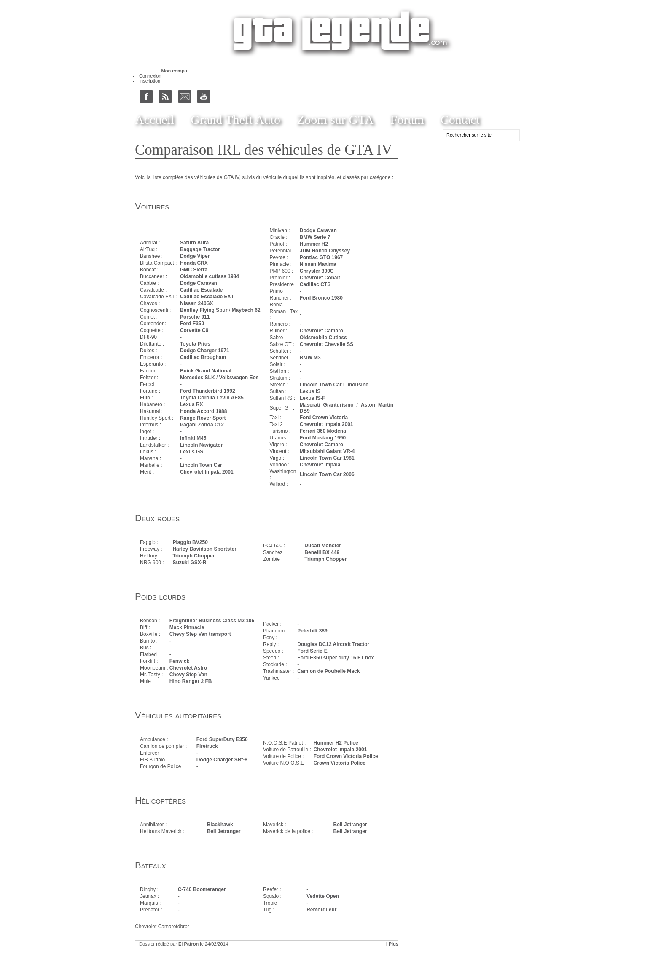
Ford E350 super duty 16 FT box (335, 658)
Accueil (154, 119)
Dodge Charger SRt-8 (221, 760)
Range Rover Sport (203, 418)
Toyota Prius (195, 344)
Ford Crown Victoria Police (346, 756)
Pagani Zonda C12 (202, 425)
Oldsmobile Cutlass (323, 337)
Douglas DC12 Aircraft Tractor (333, 644)
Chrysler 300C (317, 271)
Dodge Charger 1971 (204, 351)
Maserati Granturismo (327, 405)
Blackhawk (220, 825)
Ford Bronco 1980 (321, 298)
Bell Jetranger (224, 831)
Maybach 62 (246, 310)
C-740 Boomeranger (202, 889)
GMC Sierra (193, 270)
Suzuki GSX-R (189, 562)
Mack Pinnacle (186, 627)
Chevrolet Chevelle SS (326, 344)
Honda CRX (194, 263)
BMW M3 (310, 358)
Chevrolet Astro (188, 668)
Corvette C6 (194, 330)
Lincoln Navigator (201, 445)
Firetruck (207, 746)
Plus (393, 943)
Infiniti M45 (193, 438)
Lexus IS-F (312, 398)
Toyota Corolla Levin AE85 (212, 398)
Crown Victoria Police (339, 763)
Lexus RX (191, 404)
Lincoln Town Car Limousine (334, 385)
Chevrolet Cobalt (320, 278)
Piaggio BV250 (189, 542)
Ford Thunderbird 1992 (207, 391)
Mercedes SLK (197, 377)
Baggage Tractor (200, 249)
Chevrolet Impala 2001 (207, 472)
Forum (407, 119)
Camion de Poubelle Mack (328, 671)
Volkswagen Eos (239, 377)
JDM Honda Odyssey (325, 251)
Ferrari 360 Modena (323, 431)
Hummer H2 (314, 244)
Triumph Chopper (193, 556)
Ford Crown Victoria (324, 418)
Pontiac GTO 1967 (321, 257)
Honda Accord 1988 (203, 411)
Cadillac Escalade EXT (207, 297)
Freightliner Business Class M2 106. (212, 621)
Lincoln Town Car (201, 465)
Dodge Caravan (198, 283)
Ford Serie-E (312, 651)
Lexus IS (310, 391)
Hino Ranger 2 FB (190, 681)
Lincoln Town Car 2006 (327, 474)
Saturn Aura (194, 243)
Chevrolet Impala (320, 465)
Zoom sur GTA (335, 119)
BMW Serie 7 (315, 237)
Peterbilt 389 (312, 631)
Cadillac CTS (315, 284)
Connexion (150, 75)
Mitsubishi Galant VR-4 (327, 451)
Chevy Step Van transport (200, 634)
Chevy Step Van (188, 675)
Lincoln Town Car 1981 (327, 458)
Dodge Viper (195, 256)
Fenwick (179, 661)
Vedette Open (322, 896)
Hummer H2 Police (336, 743)
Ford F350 (192, 324)
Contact (460, 119)
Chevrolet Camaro (321, 331)
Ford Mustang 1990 (323, 438)
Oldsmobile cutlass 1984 (209, 276)
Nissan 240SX (196, 303)
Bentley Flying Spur (204, 310)
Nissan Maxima (318, 264)
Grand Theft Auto (235, 119)
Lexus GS (191, 452)
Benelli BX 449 (321, 552)
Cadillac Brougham (203, 357)
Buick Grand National (205, 371)
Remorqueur (321, 910)
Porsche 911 (195, 317)
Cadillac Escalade (201, 290)
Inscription (149, 80)
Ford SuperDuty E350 (222, 739)
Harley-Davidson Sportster (204, 549)
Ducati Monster (322, 546)
